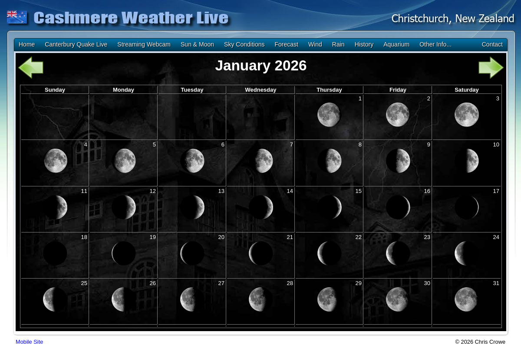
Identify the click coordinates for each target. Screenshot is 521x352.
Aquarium (396, 44)
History (364, 44)
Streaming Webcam (144, 44)
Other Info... (435, 44)
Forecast (286, 44)
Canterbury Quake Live (76, 44)
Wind (315, 44)
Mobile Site (29, 342)
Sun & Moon (197, 44)
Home (27, 44)
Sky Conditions (244, 44)
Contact (492, 44)
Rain (338, 44)
